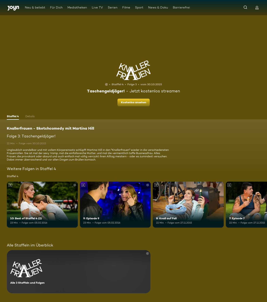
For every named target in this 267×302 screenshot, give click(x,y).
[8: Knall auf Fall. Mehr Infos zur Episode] (188, 205)
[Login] (257, 8)
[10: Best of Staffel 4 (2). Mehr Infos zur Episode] (42, 205)
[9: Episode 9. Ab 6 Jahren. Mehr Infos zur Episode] (115, 205)
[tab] (13, 117)
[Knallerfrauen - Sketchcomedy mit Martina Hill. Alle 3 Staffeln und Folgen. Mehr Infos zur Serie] (79, 271)
